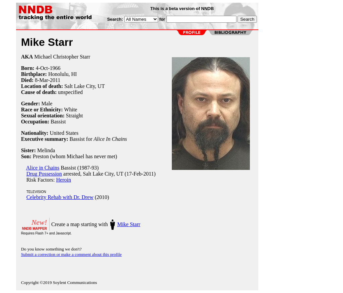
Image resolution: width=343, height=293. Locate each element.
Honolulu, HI (62, 74)
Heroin (63, 180)
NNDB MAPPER (34, 228)
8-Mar (41, 80)
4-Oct (42, 68)
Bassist (58, 121)
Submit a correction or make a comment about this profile (71, 254)
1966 (55, 68)
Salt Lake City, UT (84, 86)
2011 (55, 80)
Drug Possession (44, 174)
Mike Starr (128, 224)
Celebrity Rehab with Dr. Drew (59, 197)
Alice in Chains (43, 168)
